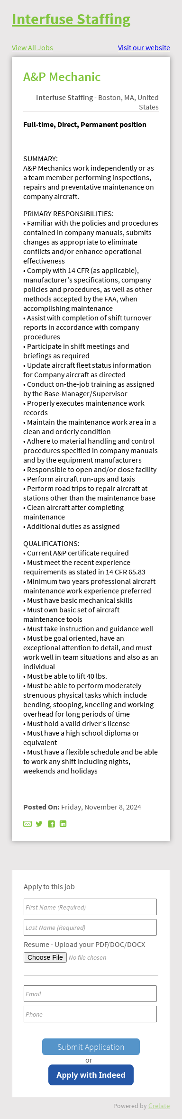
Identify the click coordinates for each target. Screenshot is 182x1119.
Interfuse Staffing (71, 18)
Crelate (159, 1105)
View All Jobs (32, 47)
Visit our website (144, 47)
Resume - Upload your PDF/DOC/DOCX (84, 944)
